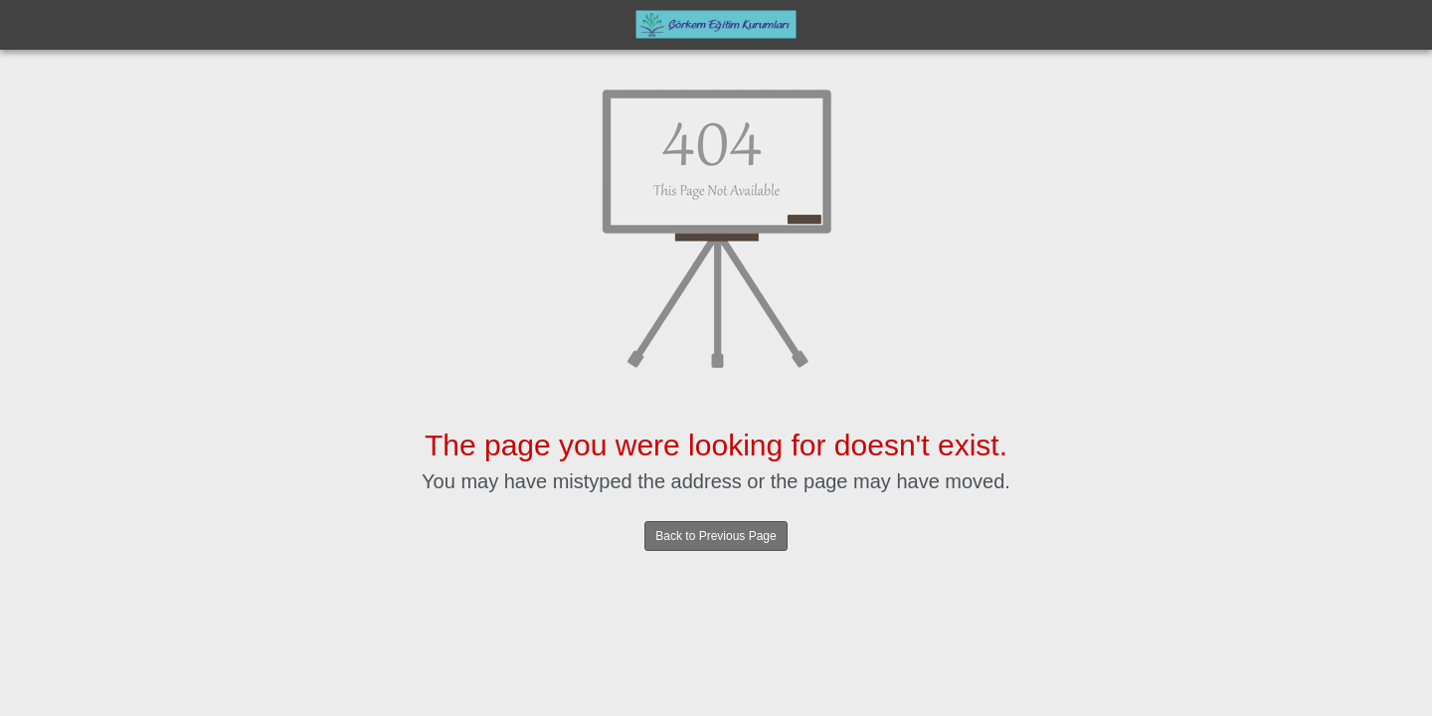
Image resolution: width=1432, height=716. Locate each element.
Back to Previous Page (715, 536)
